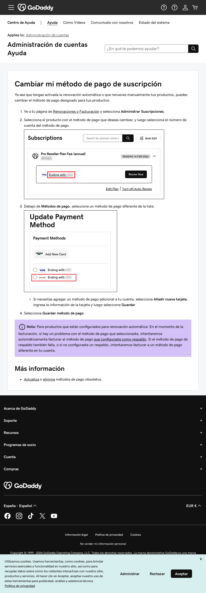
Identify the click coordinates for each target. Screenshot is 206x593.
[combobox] (146, 49)
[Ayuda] (163, 7)
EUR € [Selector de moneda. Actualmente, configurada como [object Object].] (194, 505)
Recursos (11, 432)
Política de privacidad (109, 534)
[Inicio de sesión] (185, 7)
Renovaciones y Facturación (76, 111)
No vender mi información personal (103, 543)
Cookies (135, 534)
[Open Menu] (9, 7)
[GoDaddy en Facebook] (7, 518)
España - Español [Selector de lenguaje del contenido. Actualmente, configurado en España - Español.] (21, 505)
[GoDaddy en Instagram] (19, 518)
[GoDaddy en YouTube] (54, 518)
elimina (49, 379)
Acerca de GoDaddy (20, 408)
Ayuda (52, 22)
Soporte (10, 420)
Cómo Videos (74, 22)
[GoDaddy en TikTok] (30, 518)
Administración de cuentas (47, 35)
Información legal (76, 534)
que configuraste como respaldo (120, 339)
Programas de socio (20, 444)
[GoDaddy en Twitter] (42, 518)
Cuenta (10, 457)
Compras (11, 469)
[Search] (193, 48)
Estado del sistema (154, 22)
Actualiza (31, 379)
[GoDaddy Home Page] (23, 486)
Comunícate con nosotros (112, 22)
